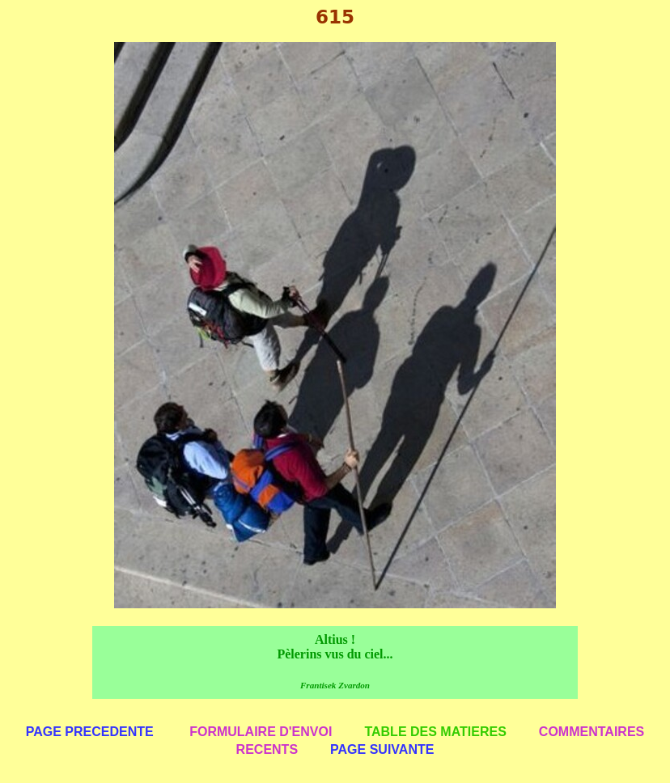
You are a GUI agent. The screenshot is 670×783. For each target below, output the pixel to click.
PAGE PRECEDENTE (90, 732)
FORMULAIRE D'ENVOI (260, 732)
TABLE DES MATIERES (435, 732)
